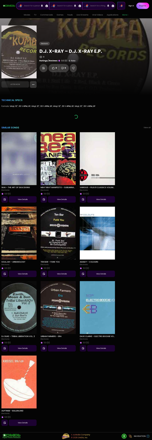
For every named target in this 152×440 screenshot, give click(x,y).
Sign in (131, 6)
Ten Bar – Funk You (50, 261)
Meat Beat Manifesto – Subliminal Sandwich (63, 187)
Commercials (46, 14)
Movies (27, 14)
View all (147, 127)
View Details (23, 199)
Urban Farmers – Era (51, 336)
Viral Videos (97, 14)
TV (35, 14)
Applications (112, 14)
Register (142, 6)
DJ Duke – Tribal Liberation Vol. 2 (18, 336)
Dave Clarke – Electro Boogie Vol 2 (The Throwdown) (108, 336)
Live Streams (82, 14)
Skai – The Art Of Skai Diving (15, 187)
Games (60, 14)
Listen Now (15, 84)
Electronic (44, 44)
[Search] (32, 6)
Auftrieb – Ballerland (12, 410)
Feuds (70, 14)
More (125, 14)
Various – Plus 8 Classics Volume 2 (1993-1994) (104, 187)
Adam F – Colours (89, 261)
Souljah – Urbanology (13, 261)
